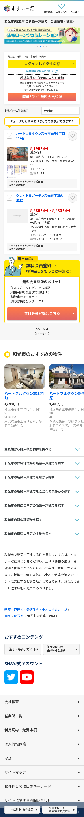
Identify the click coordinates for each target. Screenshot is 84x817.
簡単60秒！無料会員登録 (42, 97)
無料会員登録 (27, 83)
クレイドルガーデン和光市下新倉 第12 (39, 198)
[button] (6, 34)
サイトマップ (15, 772)
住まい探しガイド (22, 649)
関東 (7, 616)
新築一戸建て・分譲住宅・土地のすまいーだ (35, 610)
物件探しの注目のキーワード (27, 786)
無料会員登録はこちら (42, 313)
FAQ (7, 758)
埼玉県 (19, 616)
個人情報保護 (15, 744)
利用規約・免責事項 (20, 730)
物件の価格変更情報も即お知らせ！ (42, 90)
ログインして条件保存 (42, 64)
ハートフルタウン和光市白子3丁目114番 (40, 136)
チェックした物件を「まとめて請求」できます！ (42, 121)
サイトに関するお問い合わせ (27, 800)
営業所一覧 (13, 716)
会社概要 (11, 702)
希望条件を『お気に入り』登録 (42, 78)
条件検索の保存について (40, 71)
